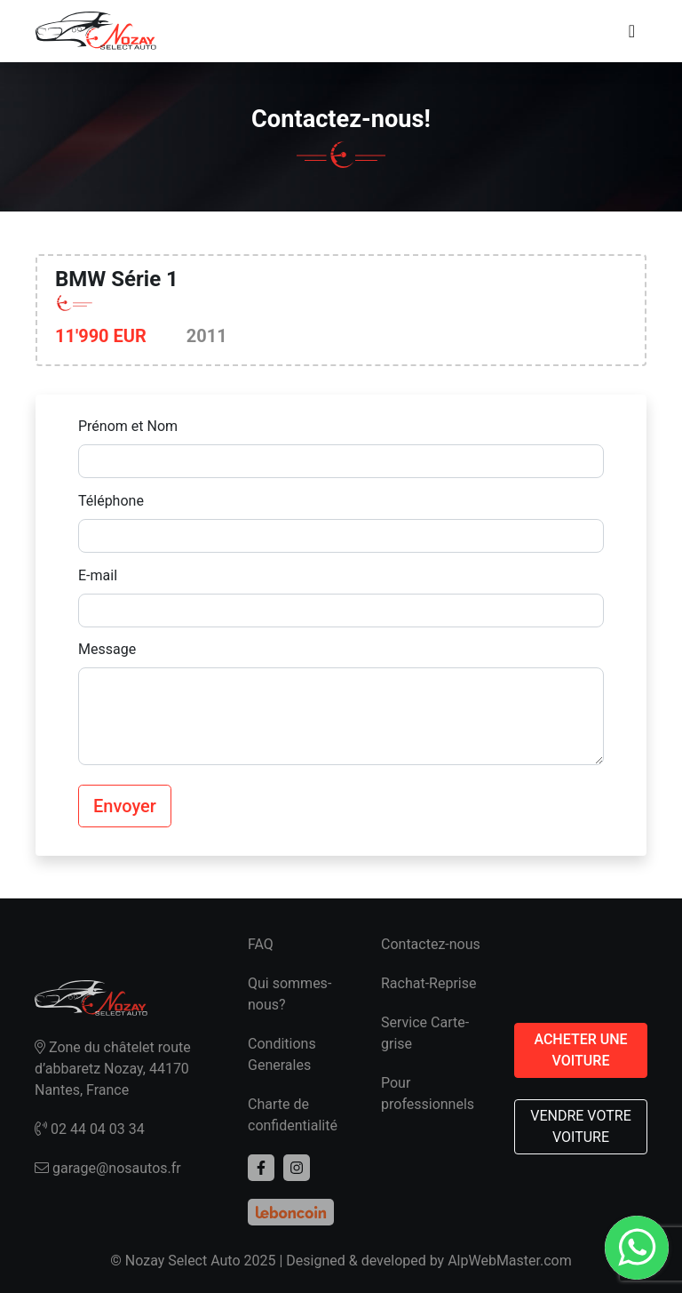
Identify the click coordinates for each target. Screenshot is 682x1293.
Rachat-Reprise (429, 983)
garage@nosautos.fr (108, 1168)
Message (107, 649)
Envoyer (124, 806)
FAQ (261, 944)
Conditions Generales (282, 1054)
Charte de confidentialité (292, 1115)
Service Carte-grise (425, 1033)
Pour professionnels (427, 1093)
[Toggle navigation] (631, 31)
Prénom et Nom (128, 426)
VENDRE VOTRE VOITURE (580, 1126)
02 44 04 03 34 (90, 1129)
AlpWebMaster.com (510, 1260)
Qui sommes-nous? (289, 994)
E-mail (97, 575)
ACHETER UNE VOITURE (580, 1050)
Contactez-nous (430, 944)
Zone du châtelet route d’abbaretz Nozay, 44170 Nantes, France (113, 1068)
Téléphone (111, 500)
